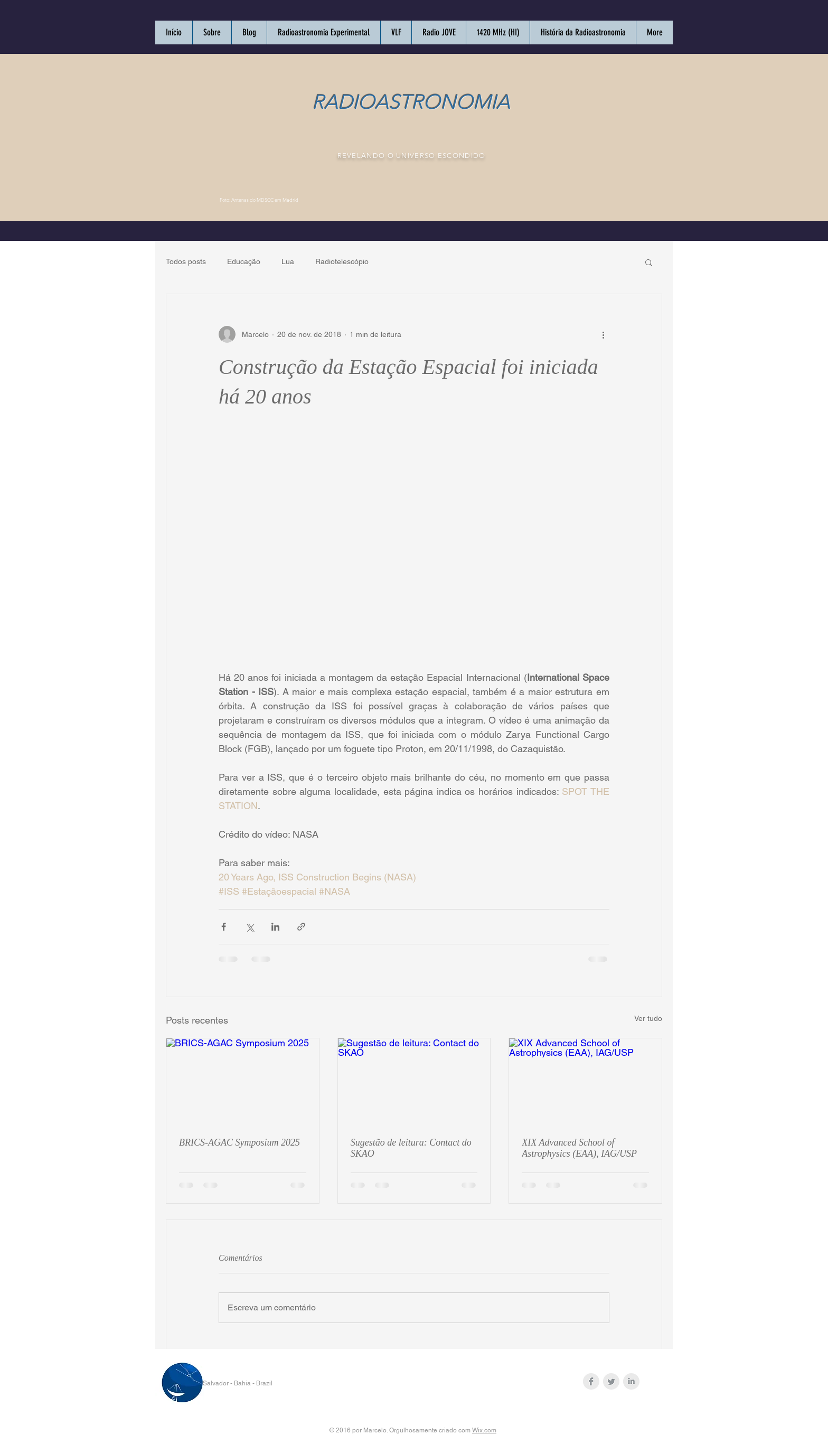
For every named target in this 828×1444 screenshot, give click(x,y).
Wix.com (484, 1430)
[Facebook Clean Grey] (591, 1381)
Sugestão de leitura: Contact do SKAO (411, 1148)
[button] (649, 262)
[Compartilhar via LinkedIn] (275, 927)
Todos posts (186, 261)
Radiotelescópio (342, 261)
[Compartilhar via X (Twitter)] (249, 927)
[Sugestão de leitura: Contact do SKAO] (414, 1081)
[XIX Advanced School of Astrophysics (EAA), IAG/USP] (585, 1081)
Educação (243, 261)
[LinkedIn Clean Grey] (631, 1381)
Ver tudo (648, 1018)
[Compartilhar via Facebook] (224, 927)
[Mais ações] (603, 334)
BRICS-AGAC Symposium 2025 (239, 1142)
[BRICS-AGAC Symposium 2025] (242, 1081)
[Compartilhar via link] (301, 927)
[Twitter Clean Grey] (611, 1381)
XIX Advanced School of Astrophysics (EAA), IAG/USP (579, 1148)
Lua (287, 261)
